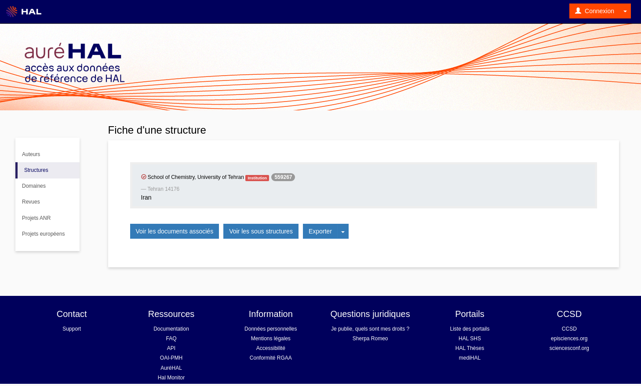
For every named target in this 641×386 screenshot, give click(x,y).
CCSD (569, 329)
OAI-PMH (171, 358)
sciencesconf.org (569, 348)
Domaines (34, 186)
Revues (31, 202)
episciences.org (569, 338)
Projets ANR (36, 218)
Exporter (320, 231)
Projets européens (43, 234)
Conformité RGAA (271, 358)
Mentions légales (271, 338)
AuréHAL (171, 368)
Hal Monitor (171, 378)
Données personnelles (270, 329)
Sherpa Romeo (370, 338)
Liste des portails (469, 329)
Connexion (594, 11)
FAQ (171, 338)
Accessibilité (270, 348)
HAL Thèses (469, 348)
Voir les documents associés (175, 231)
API (171, 348)
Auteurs (31, 154)
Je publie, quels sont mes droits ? (370, 329)
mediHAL (470, 358)
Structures (36, 170)
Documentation (171, 329)
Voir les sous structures (261, 231)
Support (71, 329)
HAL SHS (470, 338)
